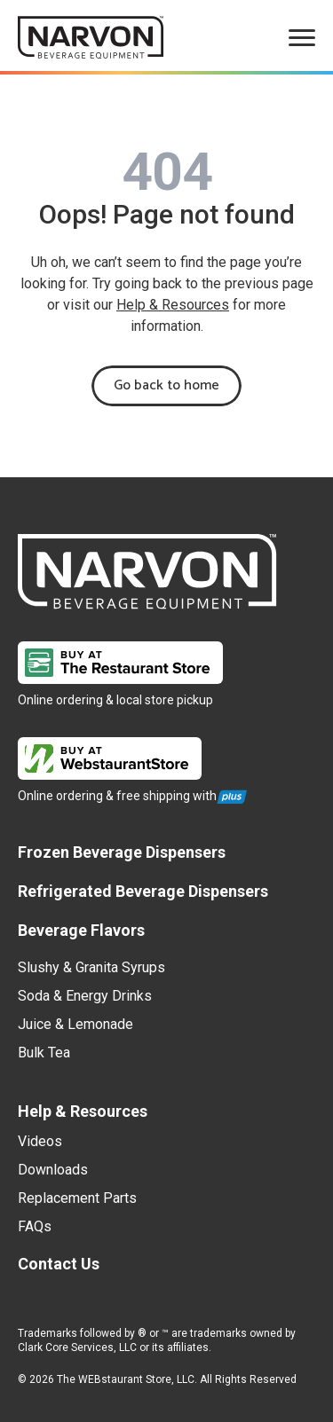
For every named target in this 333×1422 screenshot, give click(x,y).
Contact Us (58, 1263)
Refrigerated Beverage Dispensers (143, 891)
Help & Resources (172, 304)
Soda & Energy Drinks (85, 995)
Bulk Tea (44, 1052)
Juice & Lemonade (75, 1024)
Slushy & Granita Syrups (91, 967)
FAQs (35, 1226)
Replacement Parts (77, 1198)
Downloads (53, 1169)
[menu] (302, 37)
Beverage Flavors (81, 930)
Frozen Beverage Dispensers (122, 852)
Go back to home (166, 385)
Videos (40, 1141)
